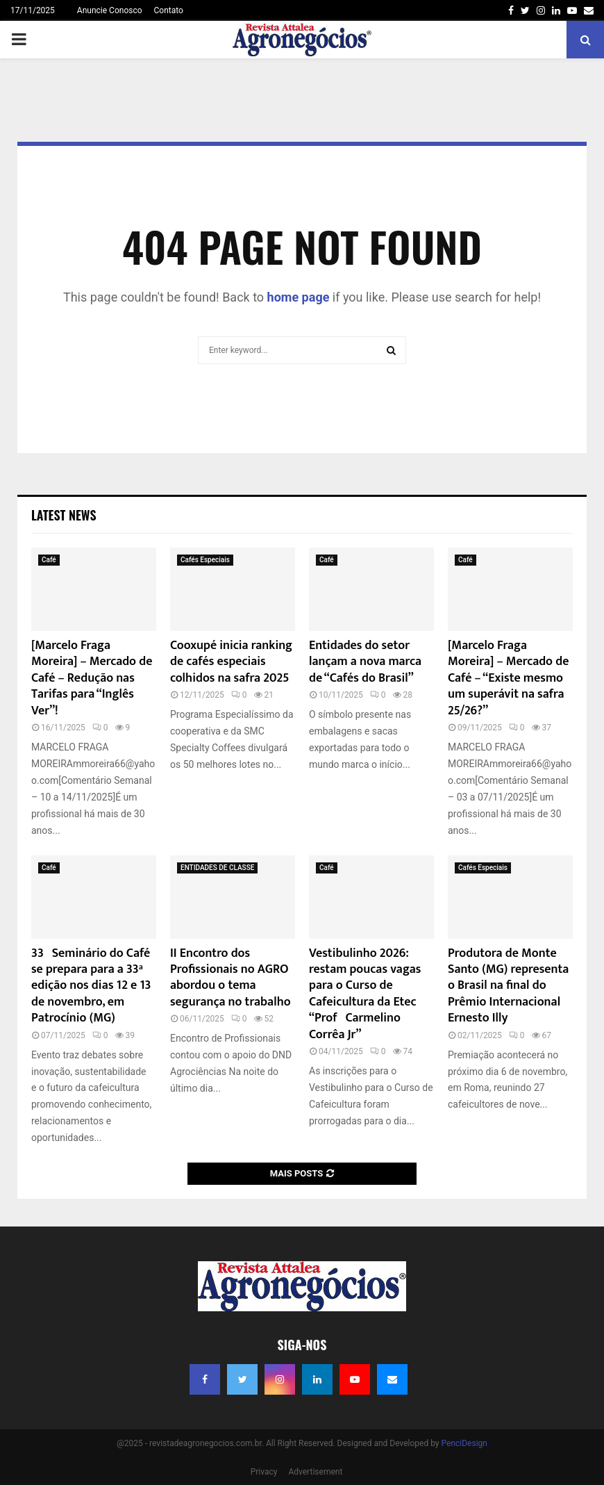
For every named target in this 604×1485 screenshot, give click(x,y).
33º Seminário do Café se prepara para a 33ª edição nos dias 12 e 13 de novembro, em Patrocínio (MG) (91, 986)
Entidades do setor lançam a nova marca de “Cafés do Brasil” (365, 662)
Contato (168, 10)
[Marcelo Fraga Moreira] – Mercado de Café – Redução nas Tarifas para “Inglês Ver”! (91, 678)
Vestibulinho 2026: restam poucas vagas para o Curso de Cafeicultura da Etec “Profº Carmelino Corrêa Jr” (365, 994)
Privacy (264, 1472)
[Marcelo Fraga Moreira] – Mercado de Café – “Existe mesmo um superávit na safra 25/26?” (508, 678)
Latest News (63, 515)
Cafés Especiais (205, 560)
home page (298, 297)
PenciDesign (464, 1443)
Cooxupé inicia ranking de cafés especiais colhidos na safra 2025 (231, 662)
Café (49, 560)
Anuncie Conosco (109, 10)
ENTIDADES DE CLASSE (217, 867)
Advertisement (315, 1472)
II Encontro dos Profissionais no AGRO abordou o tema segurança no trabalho (230, 977)
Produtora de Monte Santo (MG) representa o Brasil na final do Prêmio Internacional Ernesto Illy (508, 986)
